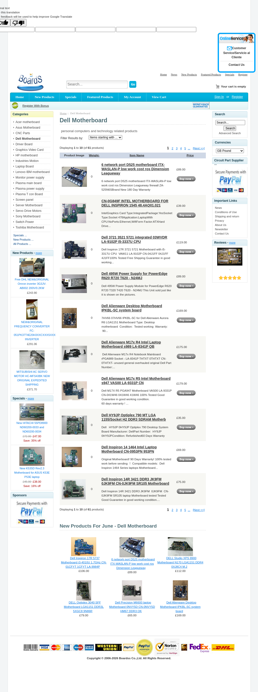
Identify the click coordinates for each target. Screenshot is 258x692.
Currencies (223, 142)
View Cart (159, 97)
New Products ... (23, 239)
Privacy (219, 220)
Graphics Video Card (30, 150)
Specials (229, 74)
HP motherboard (27, 155)
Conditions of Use (226, 212)
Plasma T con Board (29, 194)
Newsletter (221, 229)
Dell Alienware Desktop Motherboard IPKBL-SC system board (132, 308)
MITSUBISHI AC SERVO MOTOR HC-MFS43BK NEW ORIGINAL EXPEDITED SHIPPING (32, 378)
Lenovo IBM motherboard (33, 172)
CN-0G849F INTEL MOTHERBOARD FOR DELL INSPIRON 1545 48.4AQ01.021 (135, 203)
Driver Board (24, 144)
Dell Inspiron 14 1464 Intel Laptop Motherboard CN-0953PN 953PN (129, 449)
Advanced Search (230, 133)
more (39, 252)
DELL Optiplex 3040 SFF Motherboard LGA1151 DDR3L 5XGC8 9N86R (84, 607)
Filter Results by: (71, 138)
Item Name (137, 155)
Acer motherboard (28, 122)
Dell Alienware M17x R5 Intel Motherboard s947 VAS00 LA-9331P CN (136, 381)
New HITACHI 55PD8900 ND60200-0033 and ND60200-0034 (31, 427)
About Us (220, 224)
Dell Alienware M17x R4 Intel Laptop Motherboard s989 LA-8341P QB (131, 344)
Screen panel (25, 199)
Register (243, 74)
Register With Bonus (35, 105)
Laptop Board (25, 166)
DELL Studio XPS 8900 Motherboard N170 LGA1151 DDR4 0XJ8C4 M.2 (180, 562)
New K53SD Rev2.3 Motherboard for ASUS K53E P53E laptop (32, 472)
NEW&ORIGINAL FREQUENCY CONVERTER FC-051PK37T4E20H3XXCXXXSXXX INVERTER (32, 331)
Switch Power (25, 222)
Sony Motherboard (28, 216)
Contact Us (222, 233)
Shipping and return (227, 216)
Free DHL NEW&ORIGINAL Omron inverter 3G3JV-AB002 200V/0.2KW (32, 284)
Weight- (94, 155)
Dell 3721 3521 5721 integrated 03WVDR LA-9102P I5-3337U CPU (134, 239)
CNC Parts (23, 133)
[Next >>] (199, 148)
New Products (189, 74)
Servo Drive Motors (29, 211)
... (189, 148)
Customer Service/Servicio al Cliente (236, 52)
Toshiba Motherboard (30, 227)
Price (190, 155)
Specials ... (20, 235)
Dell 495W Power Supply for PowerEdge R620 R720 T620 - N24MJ (135, 276)
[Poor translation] (18, 22)
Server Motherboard (29, 205)
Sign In (219, 97)
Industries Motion (27, 161)
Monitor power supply (30, 177)
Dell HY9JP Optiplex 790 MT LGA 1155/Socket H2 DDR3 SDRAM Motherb (134, 417)
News (174, 74)
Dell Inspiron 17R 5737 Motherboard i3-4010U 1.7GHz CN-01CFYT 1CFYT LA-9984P (84, 562)
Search (220, 114)
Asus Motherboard (28, 127)
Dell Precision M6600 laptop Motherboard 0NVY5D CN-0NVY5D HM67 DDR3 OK (132, 607)
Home (163, 74)
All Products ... (22, 243)
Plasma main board (29, 183)
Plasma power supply (30, 188)
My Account (132, 97)
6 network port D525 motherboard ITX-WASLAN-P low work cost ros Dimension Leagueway (135, 169)
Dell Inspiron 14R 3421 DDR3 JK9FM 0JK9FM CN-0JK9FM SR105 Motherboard (135, 481)
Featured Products (211, 74)
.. (230, 268)
